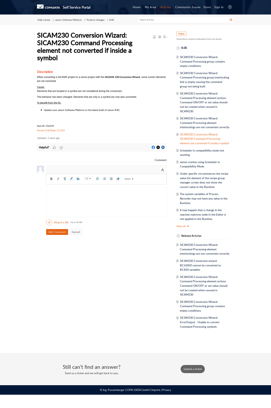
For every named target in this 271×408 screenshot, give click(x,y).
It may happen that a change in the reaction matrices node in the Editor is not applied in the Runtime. (204, 223)
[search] (186, 19)
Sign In (219, 7)
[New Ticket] (193, 382)
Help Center (44, 19)
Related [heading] (193, 244)
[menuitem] (219, 7)
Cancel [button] (76, 232)
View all (184, 235)
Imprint (155, 403)
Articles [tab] (165, 7)
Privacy (166, 403)
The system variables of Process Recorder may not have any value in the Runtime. (202, 207)
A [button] (162, 169)
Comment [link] (161, 160)
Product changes (95, 19)
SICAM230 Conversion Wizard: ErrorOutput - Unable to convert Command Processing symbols (201, 335)
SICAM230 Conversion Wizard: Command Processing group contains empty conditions (203, 61)
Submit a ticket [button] (193, 382)
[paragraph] (102, 101)
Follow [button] (183, 33)
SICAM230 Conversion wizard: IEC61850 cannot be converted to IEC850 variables (201, 278)
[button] (230, 7)
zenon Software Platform (68, 19)
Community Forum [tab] (187, 7)
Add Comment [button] (57, 232)
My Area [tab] (150, 7)
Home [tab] (137, 7)
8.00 (111, 19)
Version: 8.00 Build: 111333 (51, 130)
